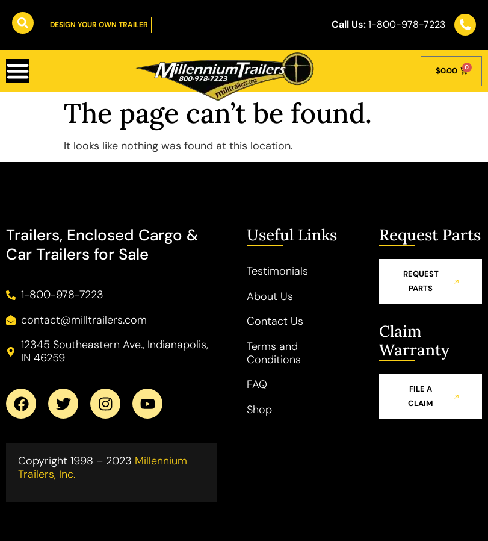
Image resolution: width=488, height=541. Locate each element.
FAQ (257, 384)
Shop (259, 409)
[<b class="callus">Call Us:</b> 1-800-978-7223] (465, 25)
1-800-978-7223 (388, 25)
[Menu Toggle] (18, 71)
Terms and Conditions (274, 353)
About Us (270, 296)
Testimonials (277, 271)
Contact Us (275, 321)
